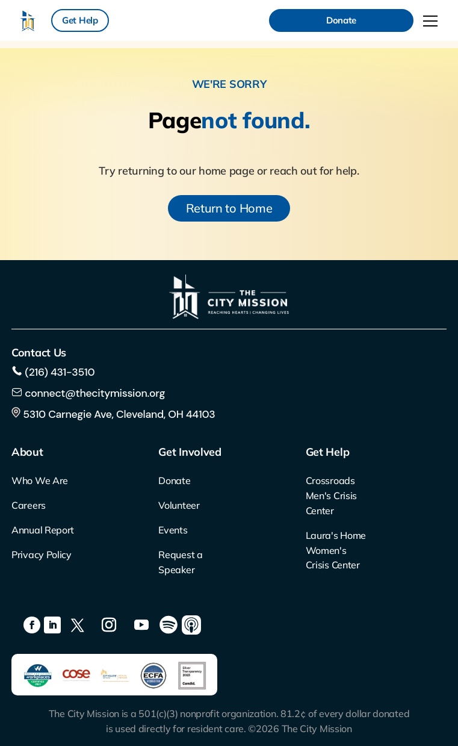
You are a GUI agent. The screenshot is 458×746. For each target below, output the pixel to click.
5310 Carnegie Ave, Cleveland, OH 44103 (113, 414)
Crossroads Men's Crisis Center (331, 495)
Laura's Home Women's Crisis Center (336, 550)
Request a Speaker (180, 562)
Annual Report (42, 530)
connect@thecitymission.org (95, 393)
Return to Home (229, 208)
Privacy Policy (41, 555)
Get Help (80, 20)
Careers (28, 505)
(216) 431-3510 (58, 372)
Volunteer (178, 505)
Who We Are (39, 480)
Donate (341, 20)
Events (172, 530)
